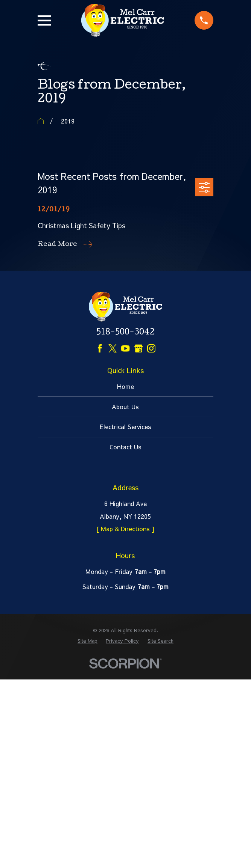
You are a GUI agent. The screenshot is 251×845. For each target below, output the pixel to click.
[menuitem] (87, 641)
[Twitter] (112, 348)
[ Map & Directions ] (125, 528)
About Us (125, 406)
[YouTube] (125, 348)
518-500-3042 (125, 333)
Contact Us (125, 447)
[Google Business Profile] (138, 348)
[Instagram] (151, 348)
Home (125, 386)
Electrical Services (125, 426)
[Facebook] (100, 348)
